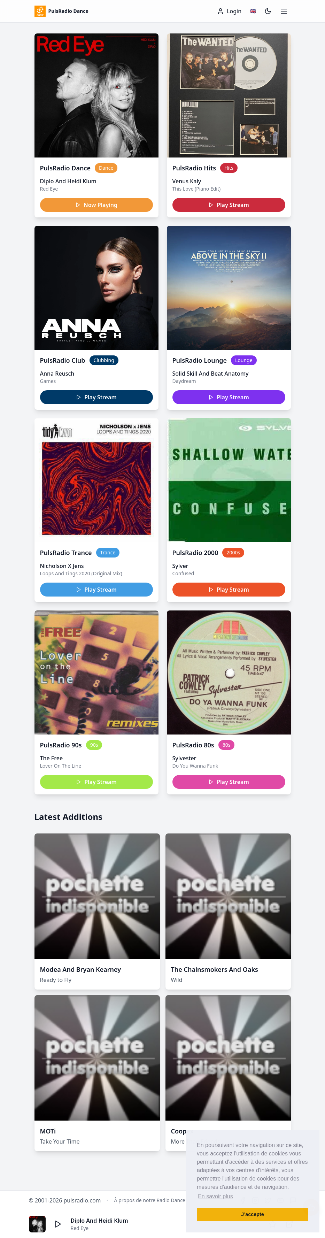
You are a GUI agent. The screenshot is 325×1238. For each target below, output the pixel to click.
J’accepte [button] (252, 1214)
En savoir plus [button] (215, 1196)
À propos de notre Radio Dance (149, 1200)
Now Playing (96, 205)
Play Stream (228, 205)
